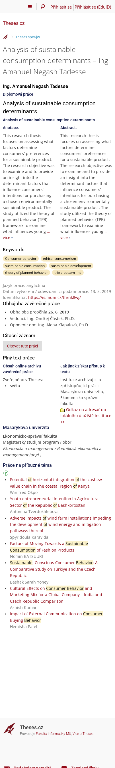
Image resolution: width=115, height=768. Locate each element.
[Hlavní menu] (30, 6)
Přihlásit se (61, 7)
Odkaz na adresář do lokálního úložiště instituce (85, 412)
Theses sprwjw (27, 36)
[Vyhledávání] (42, 6)
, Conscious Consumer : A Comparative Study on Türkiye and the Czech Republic (54, 569)
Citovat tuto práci (22, 346)
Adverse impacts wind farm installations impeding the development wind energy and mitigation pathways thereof (60, 524)
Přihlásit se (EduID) (93, 7)
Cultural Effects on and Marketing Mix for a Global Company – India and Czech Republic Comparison (56, 595)
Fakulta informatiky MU (53, 734)
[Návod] (6, 474)
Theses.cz (13, 23)
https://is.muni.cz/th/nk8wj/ (54, 297)
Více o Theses (83, 734)
